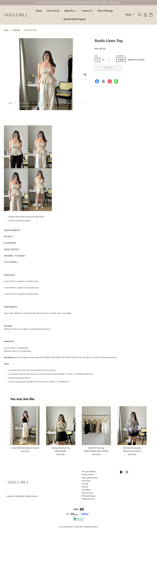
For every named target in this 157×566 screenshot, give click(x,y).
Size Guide (85, 484)
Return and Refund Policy (90, 478)
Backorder (85, 487)
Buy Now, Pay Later (88, 475)
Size (96, 56)
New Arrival (53, 10)
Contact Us (87, 10)
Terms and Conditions (88, 472)
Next (84, 74)
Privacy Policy (78, 527)
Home (39, 10)
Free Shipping (86, 490)
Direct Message (105, 10)
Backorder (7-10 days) (136, 60)
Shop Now (70, 10)
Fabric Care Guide (87, 493)
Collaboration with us (88, 499)
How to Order (86, 481)
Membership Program (74, 19)
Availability (120, 56)
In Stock (121, 60)
